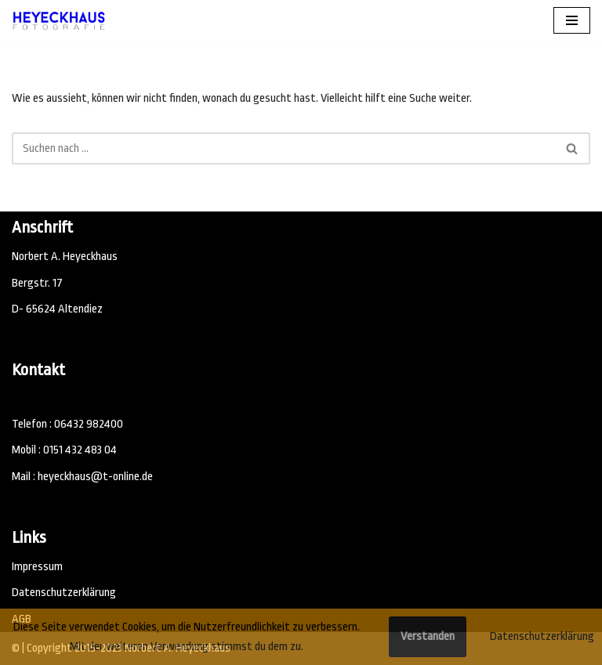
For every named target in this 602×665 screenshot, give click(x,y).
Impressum (37, 566)
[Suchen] (283, 148)
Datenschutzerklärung (64, 592)
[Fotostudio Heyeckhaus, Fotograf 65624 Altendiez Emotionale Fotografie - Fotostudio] (59, 21)
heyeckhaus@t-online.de (95, 476)
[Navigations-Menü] (571, 20)
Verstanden (428, 636)
